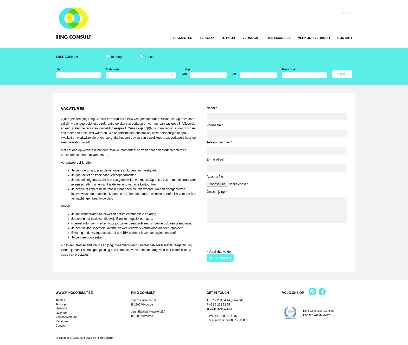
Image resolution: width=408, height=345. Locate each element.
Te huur (228, 38)
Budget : (187, 69)
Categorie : (113, 69)
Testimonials (279, 38)
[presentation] (246, 235)
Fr (345, 13)
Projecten (182, 38)
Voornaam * (215, 125)
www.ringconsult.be (74, 293)
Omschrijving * (217, 192)
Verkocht (251, 38)
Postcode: (289, 69)
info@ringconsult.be (219, 308)
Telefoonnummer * (219, 142)
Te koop (207, 38)
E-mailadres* (216, 159)
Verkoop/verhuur (314, 38)
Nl (350, 13)
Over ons (61, 312)
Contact (344, 38)
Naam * (212, 108)
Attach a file (215, 176)
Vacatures (62, 321)
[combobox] (141, 75)
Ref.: (59, 69)
